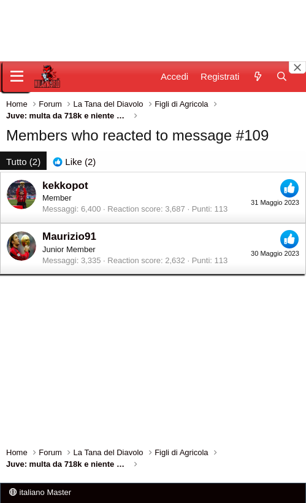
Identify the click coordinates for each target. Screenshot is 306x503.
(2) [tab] (23, 161)
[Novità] (257, 76)
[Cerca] (282, 76)
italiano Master (40, 492)
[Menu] (16, 76)
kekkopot (65, 185)
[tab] (74, 162)
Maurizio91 (69, 236)
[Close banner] (297, 67)
